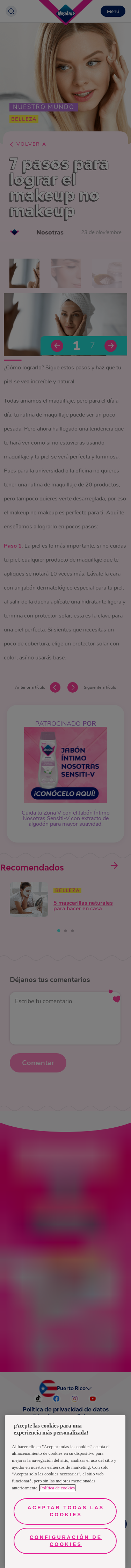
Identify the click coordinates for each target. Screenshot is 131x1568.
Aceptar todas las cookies (66, 1511)
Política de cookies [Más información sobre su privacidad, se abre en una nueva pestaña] (57, 1487)
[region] (65, 1491)
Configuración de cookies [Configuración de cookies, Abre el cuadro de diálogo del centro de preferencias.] (66, 1540)
